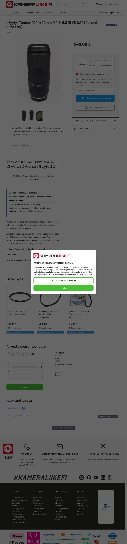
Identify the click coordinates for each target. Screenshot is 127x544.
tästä (90, 274)
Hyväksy (63, 288)
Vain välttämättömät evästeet (63, 280)
